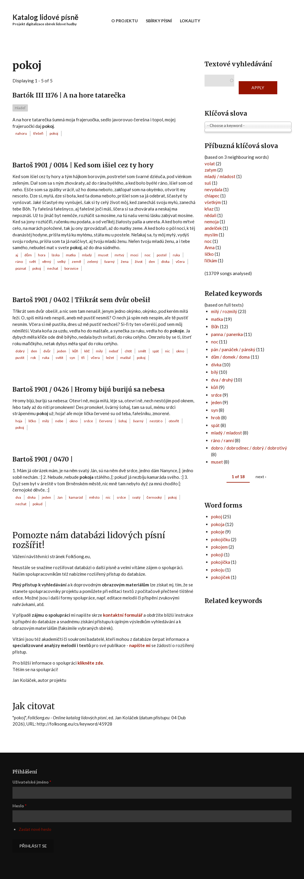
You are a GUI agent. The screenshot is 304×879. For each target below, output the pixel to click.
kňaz (209, 208)
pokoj (54, 133)
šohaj (122, 421)
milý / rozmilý (224, 311)
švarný (109, 261)
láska (56, 255)
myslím (211, 234)
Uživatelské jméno (31, 781)
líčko (32, 421)
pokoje (217, 531)
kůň (75, 351)
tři (83, 357)
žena (125, 261)
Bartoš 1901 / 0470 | (42, 459)
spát (155, 351)
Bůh (215, 326)
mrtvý (119, 255)
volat (210, 163)
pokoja (217, 524)
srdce (88, 421)
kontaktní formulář (122, 615)
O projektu (124, 20)
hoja (18, 421)
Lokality (190, 20)
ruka (176, 255)
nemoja (212, 221)
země (76, 261)
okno (180, 351)
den (152, 261)
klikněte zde (90, 662)
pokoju (217, 569)
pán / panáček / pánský (233, 349)
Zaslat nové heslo (35, 829)
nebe (59, 421)
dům (28, 255)
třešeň (38, 133)
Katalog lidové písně (45, 17)
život (138, 261)
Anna (210, 247)
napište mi (140, 645)
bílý (214, 372)
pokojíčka (220, 562)
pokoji (217, 554)
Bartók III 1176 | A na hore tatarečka (68, 95)
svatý (136, 497)
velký (61, 261)
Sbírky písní (159, 20)
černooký (154, 497)
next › (261, 476)
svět (32, 261)
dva (18, 497)
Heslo (19, 805)
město (94, 497)
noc (148, 255)
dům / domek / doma (230, 357)
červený (105, 421)
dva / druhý (222, 379)
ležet (110, 357)
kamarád (76, 497)
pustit (19, 357)
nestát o (156, 421)
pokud (37, 504)
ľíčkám (211, 260)
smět (142, 351)
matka (71, 255)
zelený (92, 261)
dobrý (20, 351)
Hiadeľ (20, 108)
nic (167, 351)
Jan (60, 497)
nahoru (21, 133)
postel (162, 255)
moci (134, 255)
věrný (46, 261)
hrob (215, 417)
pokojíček (220, 577)
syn (72, 357)
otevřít (174, 421)
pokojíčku (220, 539)
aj (16, 255)
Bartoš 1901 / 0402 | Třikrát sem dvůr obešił (81, 300)
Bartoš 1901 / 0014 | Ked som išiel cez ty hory (82, 165)
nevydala (213, 189)
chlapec (212, 195)
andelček (213, 228)
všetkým (213, 202)
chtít (128, 351)
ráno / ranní (222, 440)
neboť (113, 351)
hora (41, 255)
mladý (87, 255)
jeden (61, 351)
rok (33, 357)
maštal (125, 357)
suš (208, 183)
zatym (210, 169)
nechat (52, 268)
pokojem (219, 547)
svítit (59, 357)
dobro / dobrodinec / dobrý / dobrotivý (249, 448)
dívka (165, 261)
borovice (71, 268)
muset (103, 255)
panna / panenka (227, 334)
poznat (20, 268)
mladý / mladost (220, 176)
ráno (19, 261)
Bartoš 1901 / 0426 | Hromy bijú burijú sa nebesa (88, 389)
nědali (210, 215)
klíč (87, 351)
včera (180, 261)
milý (99, 351)
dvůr (47, 351)
